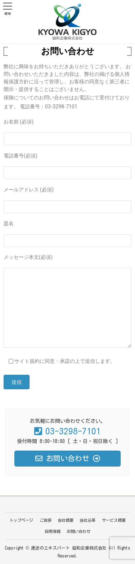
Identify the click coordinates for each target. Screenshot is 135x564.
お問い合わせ (78, 531)
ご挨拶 (45, 520)
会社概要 (65, 520)
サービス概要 (114, 520)
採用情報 (52, 531)
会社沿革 (87, 520)
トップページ (21, 520)
